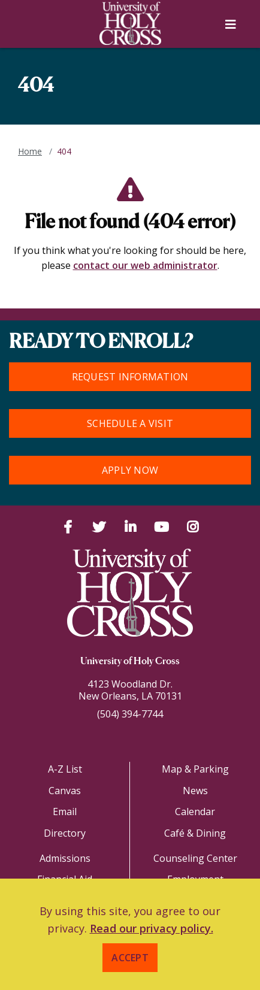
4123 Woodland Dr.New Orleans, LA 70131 (130, 690)
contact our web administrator (145, 265)
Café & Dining (195, 833)
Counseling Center (195, 858)
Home (30, 151)
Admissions (65, 858)
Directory (65, 833)
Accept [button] (130, 957)
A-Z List (65, 769)
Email (65, 811)
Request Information (130, 376)
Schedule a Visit (130, 423)
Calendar (195, 811)
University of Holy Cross (130, 662)
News (195, 790)
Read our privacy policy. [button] (151, 928)
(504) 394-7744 (130, 713)
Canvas (65, 790)
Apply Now (130, 470)
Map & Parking (195, 769)
